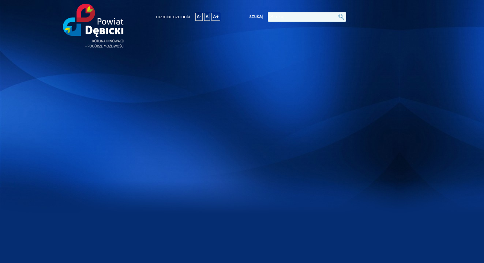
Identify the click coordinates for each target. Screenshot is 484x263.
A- (199, 16)
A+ (216, 16)
